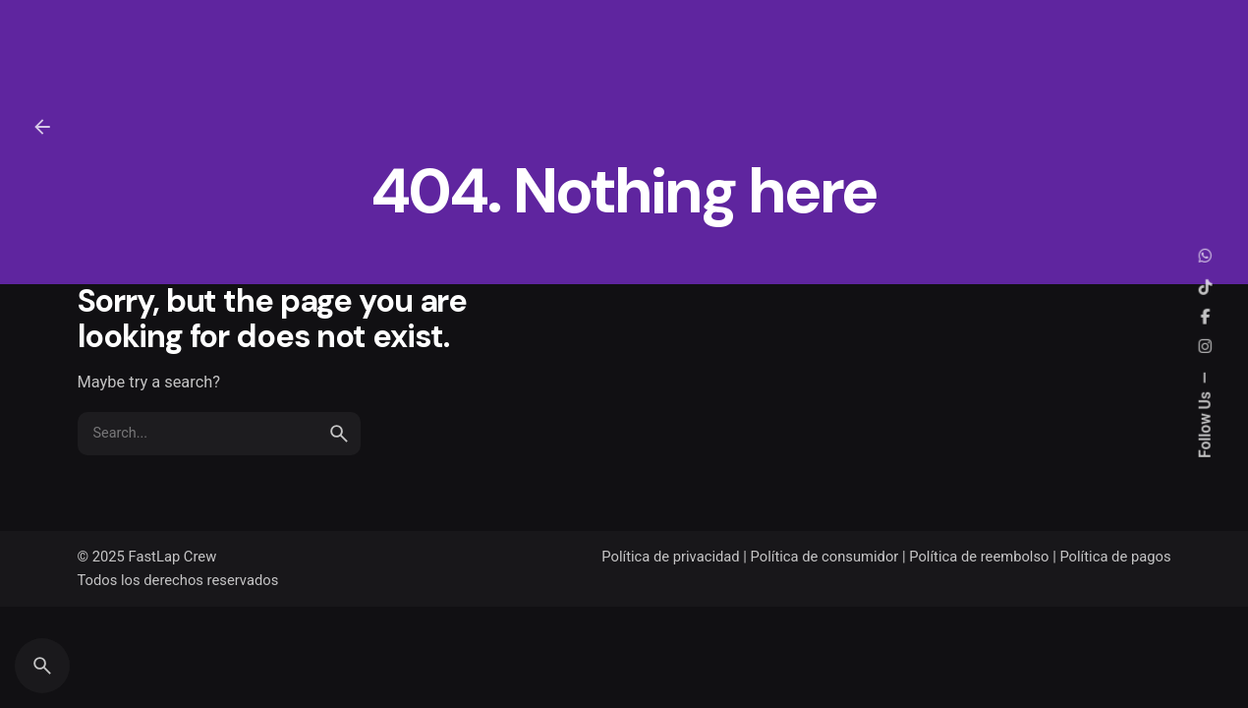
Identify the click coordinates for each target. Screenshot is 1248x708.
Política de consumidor (825, 556)
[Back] (42, 126)
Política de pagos (1114, 556)
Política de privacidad (670, 556)
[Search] (42, 665)
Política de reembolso (979, 556)
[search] (339, 433)
